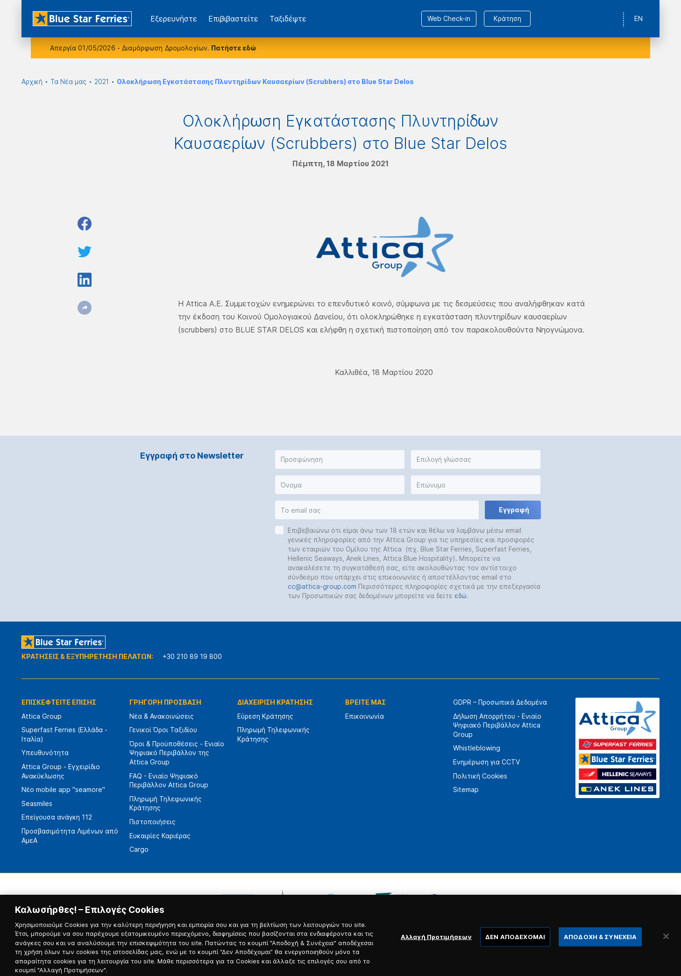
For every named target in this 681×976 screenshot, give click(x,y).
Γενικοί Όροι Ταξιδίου (163, 730)
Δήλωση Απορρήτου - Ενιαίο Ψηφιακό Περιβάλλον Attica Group (497, 725)
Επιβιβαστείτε (233, 18)
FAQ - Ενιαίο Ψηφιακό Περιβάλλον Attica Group (168, 780)
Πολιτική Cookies (480, 776)
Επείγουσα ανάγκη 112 (56, 817)
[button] (339, 459)
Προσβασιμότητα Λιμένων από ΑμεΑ (69, 835)
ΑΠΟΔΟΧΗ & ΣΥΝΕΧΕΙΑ (600, 948)
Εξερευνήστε (173, 18)
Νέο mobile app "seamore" (63, 789)
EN (638, 18)
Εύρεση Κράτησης (265, 716)
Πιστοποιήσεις (152, 822)
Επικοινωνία (364, 716)
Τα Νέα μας (68, 81)
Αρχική (32, 81)
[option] (237, 901)
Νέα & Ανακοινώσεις (161, 716)
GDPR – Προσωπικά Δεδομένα (500, 702)
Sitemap (466, 789)
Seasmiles (36, 803)
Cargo (139, 849)
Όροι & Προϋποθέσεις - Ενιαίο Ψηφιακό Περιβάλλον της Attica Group (176, 753)
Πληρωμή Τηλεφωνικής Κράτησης (165, 803)
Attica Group (41, 716)
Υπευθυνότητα (45, 753)
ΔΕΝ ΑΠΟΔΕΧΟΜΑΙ (515, 948)
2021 (101, 81)
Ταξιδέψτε (288, 18)
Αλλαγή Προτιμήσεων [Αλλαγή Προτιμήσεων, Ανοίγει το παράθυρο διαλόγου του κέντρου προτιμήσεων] (436, 948)
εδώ (460, 596)
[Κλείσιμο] (666, 948)
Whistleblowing (476, 748)
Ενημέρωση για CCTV (486, 762)
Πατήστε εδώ (233, 48)
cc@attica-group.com (322, 586)
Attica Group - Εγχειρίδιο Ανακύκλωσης (60, 771)
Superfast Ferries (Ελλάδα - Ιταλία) (64, 734)
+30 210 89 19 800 (192, 656)
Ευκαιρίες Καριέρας (160, 836)
